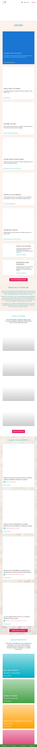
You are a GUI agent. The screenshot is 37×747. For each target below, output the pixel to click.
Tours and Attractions (14, 159)
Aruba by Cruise (11, 230)
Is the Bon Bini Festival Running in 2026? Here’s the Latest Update (17, 373)
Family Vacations (23, 246)
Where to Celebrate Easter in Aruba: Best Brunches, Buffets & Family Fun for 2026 (17, 346)
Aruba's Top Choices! (13, 53)
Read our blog (18, 431)
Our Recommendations (18, 279)
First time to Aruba (12, 89)
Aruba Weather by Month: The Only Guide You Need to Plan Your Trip (17, 398)
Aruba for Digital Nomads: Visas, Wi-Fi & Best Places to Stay (18, 423)
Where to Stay (10, 124)
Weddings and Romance (22, 263)
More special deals (18, 630)
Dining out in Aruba (12, 195)
